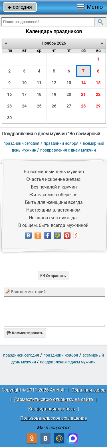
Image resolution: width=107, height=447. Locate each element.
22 (98, 94)
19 (54, 94)
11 (39, 82)
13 (68, 82)
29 (98, 106)
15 (98, 82)
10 (24, 82)
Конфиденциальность (51, 408)
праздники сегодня (21, 143)
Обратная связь (88, 390)
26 (54, 106)
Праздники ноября (61, 143)
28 (83, 106)
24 (24, 106)
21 (83, 94)
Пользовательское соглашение (53, 418)
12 (54, 82)
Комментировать (25, 333)
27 (68, 106)
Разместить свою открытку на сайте (53, 399)
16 (9, 94)
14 (83, 82)
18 (39, 94)
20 (68, 94)
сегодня (20, 7)
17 (24, 94)
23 (9, 106)
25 (39, 106)
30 (9, 117)
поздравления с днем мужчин (68, 150)
